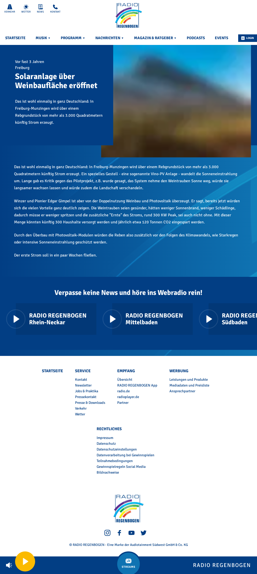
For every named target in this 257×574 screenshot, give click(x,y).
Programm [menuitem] (73, 38)
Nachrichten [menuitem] (109, 38)
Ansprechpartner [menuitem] (182, 391)
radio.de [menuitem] (123, 391)
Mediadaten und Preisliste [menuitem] (189, 385)
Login (247, 38)
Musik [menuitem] (43, 38)
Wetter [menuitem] (80, 414)
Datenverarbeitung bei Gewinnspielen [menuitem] (125, 455)
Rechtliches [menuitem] (109, 428)
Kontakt (55, 8)
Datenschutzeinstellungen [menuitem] (117, 449)
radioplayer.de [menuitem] (128, 397)
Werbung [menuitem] (178, 370)
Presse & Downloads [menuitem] (90, 402)
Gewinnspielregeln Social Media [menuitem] (121, 466)
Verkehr (9, 8)
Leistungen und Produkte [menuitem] (188, 379)
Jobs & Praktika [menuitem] (86, 391)
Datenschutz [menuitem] (106, 443)
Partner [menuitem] (122, 402)
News (40, 8)
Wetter (26, 8)
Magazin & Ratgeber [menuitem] (155, 38)
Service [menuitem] (83, 370)
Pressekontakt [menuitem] (85, 397)
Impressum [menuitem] (105, 437)
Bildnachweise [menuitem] (108, 472)
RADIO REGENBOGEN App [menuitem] (137, 385)
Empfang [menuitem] (126, 370)
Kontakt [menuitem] (81, 379)
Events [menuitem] (221, 38)
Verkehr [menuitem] (81, 408)
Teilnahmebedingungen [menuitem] (115, 461)
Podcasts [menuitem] (196, 38)
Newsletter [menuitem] (83, 385)
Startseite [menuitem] (15, 38)
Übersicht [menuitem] (124, 379)
